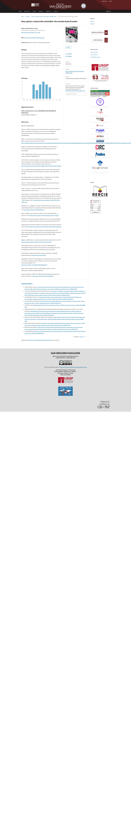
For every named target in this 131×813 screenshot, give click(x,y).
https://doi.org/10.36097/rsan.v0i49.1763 (34, 37)
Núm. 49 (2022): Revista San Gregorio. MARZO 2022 (44, 16)
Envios (34, 11)
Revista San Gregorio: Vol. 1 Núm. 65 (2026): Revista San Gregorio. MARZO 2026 (57, 289)
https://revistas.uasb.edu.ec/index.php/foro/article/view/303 (36, 242)
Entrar (110, 1)
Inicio (20, 11)
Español (92, 23)
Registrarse (104, 1)
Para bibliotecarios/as (95, 57)
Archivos (28, 16)
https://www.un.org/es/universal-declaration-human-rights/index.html (43, 226)
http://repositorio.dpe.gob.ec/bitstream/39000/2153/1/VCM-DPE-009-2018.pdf (41, 166)
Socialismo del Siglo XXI (39, 305)
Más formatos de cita (71, 94)
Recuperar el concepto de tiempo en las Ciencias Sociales (48, 331)
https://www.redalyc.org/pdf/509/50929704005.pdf (34, 265)
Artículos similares (26, 283)
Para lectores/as (94, 52)
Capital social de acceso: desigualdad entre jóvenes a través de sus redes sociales (60, 301)
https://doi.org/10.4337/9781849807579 (34, 209)
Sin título (69, 54)
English (92, 21)
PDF (69, 47)
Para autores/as (94, 54)
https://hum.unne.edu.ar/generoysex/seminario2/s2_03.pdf (44, 215)
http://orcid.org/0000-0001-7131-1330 (30, 32)
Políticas (48, 11)
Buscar (108, 11)
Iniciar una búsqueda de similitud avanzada (39, 340)
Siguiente (81, 336)
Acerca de (26, 11)
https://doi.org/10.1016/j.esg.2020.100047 (43, 276)
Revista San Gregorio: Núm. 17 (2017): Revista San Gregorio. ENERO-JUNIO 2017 (53, 299)
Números (41, 11)
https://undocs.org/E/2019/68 (38, 255)
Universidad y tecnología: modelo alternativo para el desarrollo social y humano (61, 323)
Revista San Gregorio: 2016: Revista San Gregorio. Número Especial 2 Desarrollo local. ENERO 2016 (53, 329)
